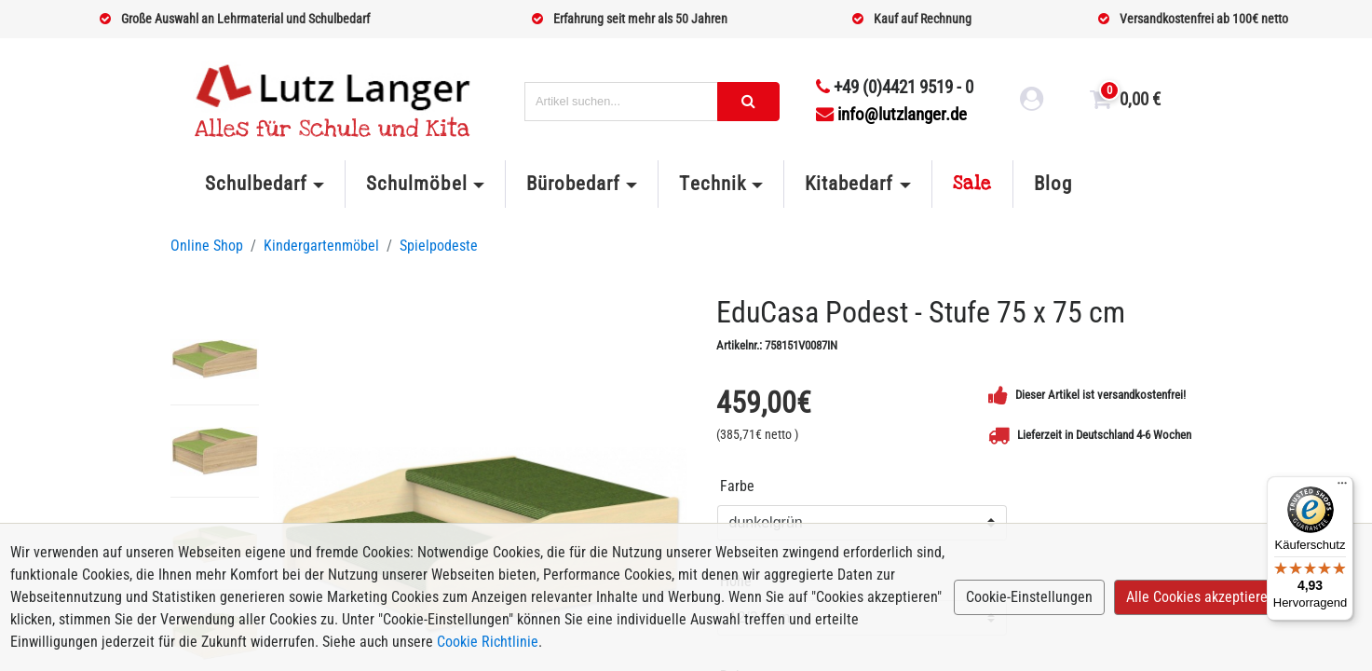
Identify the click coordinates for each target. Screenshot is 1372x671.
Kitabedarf (849, 183)
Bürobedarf (573, 183)
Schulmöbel (416, 183)
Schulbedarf (256, 183)
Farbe (737, 486)
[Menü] (1342, 487)
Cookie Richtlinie (487, 641)
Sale (972, 183)
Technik (712, 183)
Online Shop (206, 245)
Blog (1053, 183)
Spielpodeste (439, 245)
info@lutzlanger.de (891, 114)
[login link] (1032, 101)
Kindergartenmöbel (321, 245)
